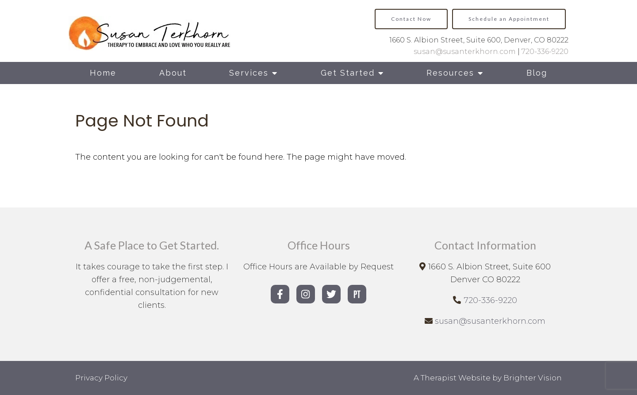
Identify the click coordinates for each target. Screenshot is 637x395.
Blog (536, 72)
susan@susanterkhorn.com (465, 51)
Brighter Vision (532, 377)
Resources (450, 72)
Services (249, 72)
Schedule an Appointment (508, 18)
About (173, 72)
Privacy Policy (101, 377)
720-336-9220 (545, 51)
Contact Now (411, 18)
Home (103, 72)
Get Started (348, 72)
